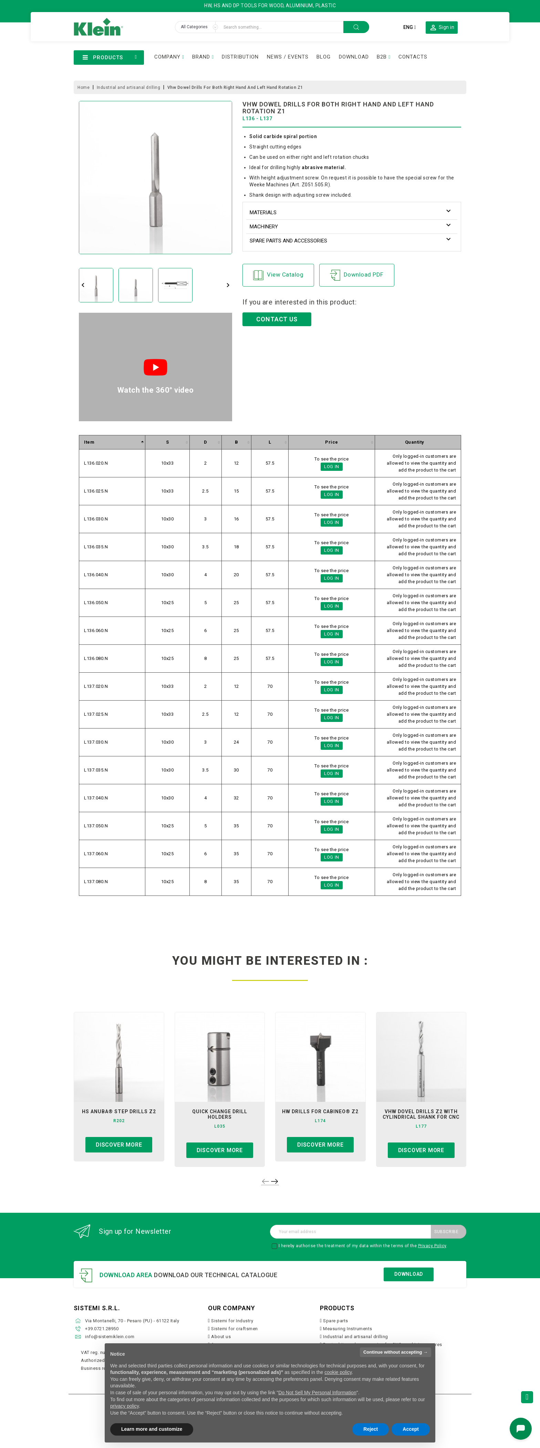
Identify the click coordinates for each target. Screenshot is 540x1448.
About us (221, 1336)
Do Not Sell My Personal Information (317, 1392)
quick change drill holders (219, 1114)
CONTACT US (277, 319)
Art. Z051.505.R (310, 184)
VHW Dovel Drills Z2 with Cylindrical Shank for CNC (421, 1114)
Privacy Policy (432, 1245)
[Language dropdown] (409, 27)
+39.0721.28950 (101, 1328)
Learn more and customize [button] (151, 1429)
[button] (441, 27)
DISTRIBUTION (240, 57)
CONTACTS (412, 57)
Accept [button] (411, 1429)
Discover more (119, 1144)
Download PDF (357, 275)
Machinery (264, 227)
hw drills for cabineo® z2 (320, 1111)
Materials (263, 212)
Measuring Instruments (347, 1328)
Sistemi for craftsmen (234, 1328)
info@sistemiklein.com (110, 1336)
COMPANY (167, 57)
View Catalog (278, 275)
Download (408, 1274)
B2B (382, 57)
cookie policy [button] (338, 1372)
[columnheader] (112, 442)
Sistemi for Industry (232, 1320)
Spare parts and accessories (288, 241)
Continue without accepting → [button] (395, 1352)
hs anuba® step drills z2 (119, 1111)
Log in (331, 466)
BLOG (323, 57)
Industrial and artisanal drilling (355, 1336)
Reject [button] (370, 1429)
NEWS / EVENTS (288, 57)
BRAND (201, 57)
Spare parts (335, 1320)
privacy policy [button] (124, 1406)
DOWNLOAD (354, 57)
